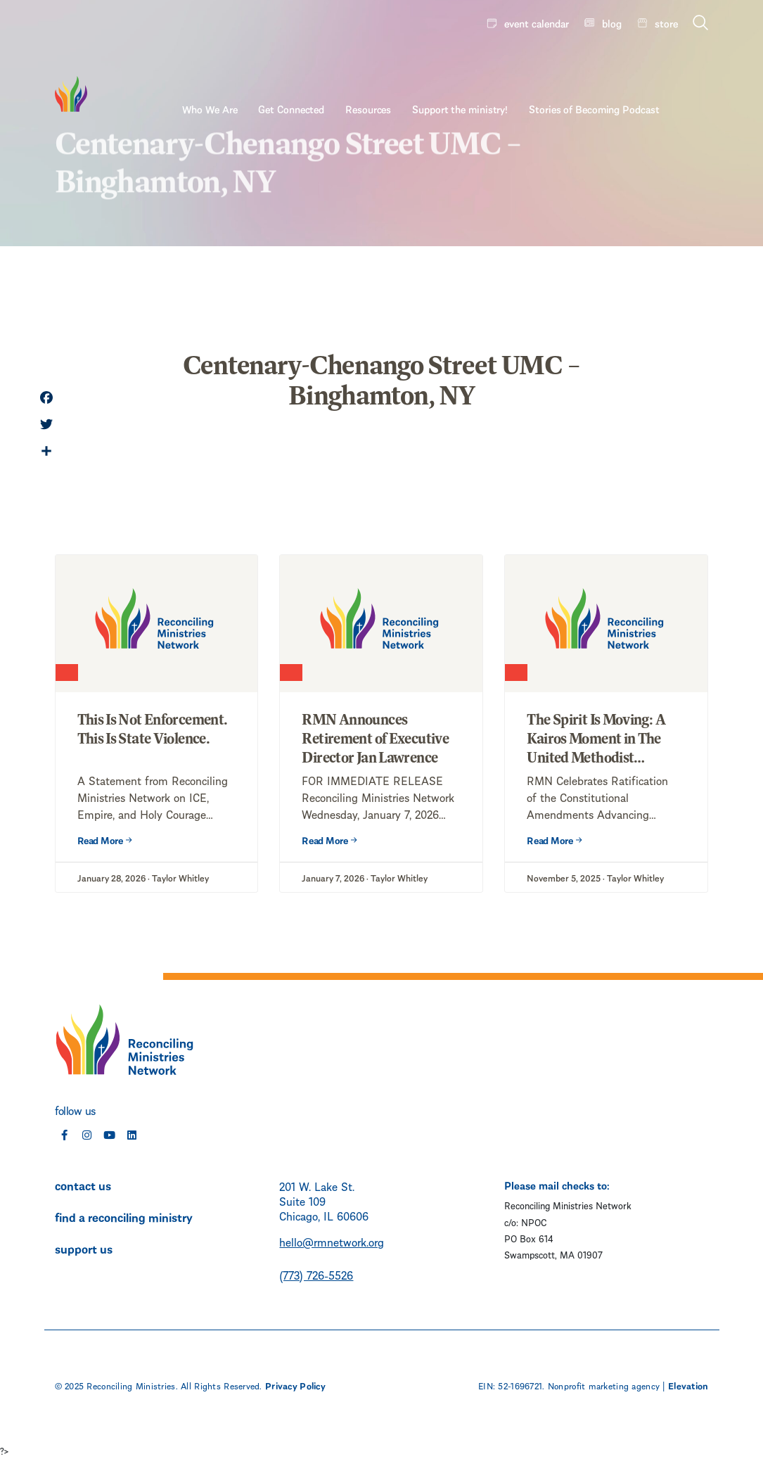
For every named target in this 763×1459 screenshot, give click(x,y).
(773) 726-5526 (316, 1274)
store (666, 22)
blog (612, 22)
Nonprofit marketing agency (604, 1385)
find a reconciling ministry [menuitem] (124, 1216)
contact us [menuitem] (83, 1184)
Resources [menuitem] (417, 61)
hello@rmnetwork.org (331, 1241)
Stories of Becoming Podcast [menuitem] (643, 61)
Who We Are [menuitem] (258, 61)
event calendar (536, 22)
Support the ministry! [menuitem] (509, 61)
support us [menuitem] (84, 1248)
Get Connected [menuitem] (340, 61)
